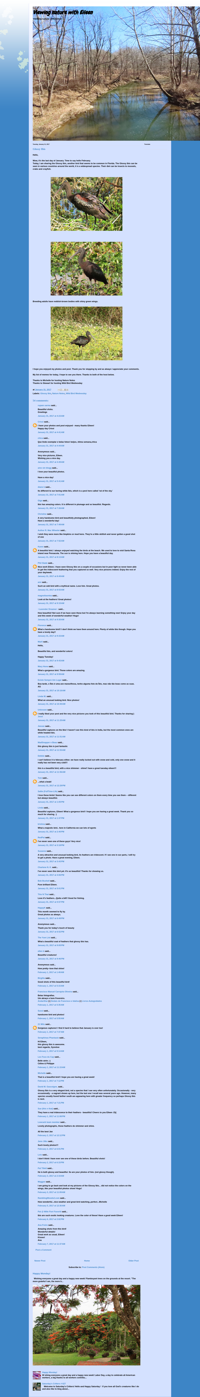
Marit (40, 642)
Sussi (40, 1011)
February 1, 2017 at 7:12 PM (51, 1081)
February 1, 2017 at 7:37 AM (51, 1032)
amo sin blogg (44, 468)
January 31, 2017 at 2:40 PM (51, 832)
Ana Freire (43, 1225)
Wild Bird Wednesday (76, 393)
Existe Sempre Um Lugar (50, 680)
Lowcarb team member (49, 1122)
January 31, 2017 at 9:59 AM (51, 674)
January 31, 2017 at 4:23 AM (51, 416)
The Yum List (44, 937)
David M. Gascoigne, (48, 1087)
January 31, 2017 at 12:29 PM (51, 785)
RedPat (41, 837)
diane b (41, 487)
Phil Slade (42, 563)
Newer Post (39, 1261)
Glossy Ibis (45, 393)
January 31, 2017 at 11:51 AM (51, 737)
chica (40, 438)
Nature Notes (58, 393)
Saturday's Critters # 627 (54, 1384)
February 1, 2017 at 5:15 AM (51, 986)
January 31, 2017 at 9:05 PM (51, 945)
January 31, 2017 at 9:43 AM (51, 661)
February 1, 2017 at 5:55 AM (51, 1018)
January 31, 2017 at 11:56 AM (51, 772)
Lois (40, 1155)
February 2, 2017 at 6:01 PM (51, 1149)
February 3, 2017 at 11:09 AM (51, 1192)
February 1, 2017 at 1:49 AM (51, 972)
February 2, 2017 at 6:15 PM (51, 1162)
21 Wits (41, 1024)
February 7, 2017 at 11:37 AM (51, 1244)
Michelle (42, 1073)
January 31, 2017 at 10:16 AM (51, 690)
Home (87, 1261)
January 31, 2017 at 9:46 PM (51, 959)
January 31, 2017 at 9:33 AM (51, 636)
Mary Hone (43, 666)
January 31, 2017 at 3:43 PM (51, 861)
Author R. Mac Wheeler (49, 530)
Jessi (40, 716)
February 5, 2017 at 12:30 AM (51, 1206)
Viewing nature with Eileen (62, 12)
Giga (40, 500)
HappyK (41, 908)
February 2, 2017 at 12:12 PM (51, 1135)
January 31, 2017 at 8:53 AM (51, 590)
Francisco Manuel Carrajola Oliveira (55, 992)
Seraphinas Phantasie (48, 1038)
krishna (41, 824)
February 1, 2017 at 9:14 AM (51, 1051)
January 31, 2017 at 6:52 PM (51, 932)
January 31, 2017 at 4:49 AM (51, 462)
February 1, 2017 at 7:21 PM (51, 1103)
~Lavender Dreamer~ (48, 609)
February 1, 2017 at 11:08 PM (51, 1116)
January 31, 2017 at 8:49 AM (51, 576)
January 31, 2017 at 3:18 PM (51, 845)
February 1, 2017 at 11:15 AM (51, 1067)
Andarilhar (43, 1001)
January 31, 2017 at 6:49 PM (51, 918)
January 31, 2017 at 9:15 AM (51, 603)
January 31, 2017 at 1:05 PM (51, 802)
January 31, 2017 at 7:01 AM (51, 495)
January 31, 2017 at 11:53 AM (51, 750)
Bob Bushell (44, 881)
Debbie (41, 756)
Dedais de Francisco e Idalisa (65, 1001)
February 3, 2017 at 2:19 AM (51, 1176)
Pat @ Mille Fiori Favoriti (49, 1212)
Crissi (40, 422)
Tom (40, 778)
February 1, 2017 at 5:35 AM (51, 1005)
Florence (42, 625)
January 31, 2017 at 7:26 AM (51, 508)
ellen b (41, 951)
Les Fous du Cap (46, 1057)
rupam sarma (44, 405)
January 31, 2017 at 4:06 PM (51, 875)
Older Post (133, 1261)
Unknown (42, 710)
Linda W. (42, 696)
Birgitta (41, 978)
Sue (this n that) (45, 1109)
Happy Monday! (41, 1273)
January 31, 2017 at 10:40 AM (51, 704)
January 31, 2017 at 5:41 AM (51, 481)
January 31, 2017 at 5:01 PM (51, 888)
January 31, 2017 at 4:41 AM (51, 432)
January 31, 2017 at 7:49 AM (51, 524)
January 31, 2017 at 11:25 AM (51, 720)
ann (39, 582)
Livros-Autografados (92, 1001)
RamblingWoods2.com (49, 1198)
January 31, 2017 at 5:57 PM (51, 902)
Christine (42, 514)
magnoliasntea (45, 596)
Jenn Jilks (43, 1141)
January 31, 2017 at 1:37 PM (51, 818)
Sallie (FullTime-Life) (48, 791)
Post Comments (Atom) (93, 1267)
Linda (40, 808)
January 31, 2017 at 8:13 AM (51, 557)
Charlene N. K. (45, 867)
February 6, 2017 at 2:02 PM (51, 1219)
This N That (43, 894)
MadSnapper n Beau (47, 742)
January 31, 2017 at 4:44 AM (51, 446)
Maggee (41, 1182)
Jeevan (41, 726)
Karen (40, 547)
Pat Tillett (42, 1168)
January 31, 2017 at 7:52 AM (51, 541)
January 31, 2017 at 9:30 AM (51, 619)
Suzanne (42, 851)
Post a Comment (43, 1250)
